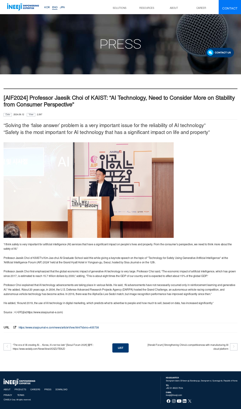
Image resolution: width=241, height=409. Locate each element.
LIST (120, 348)
